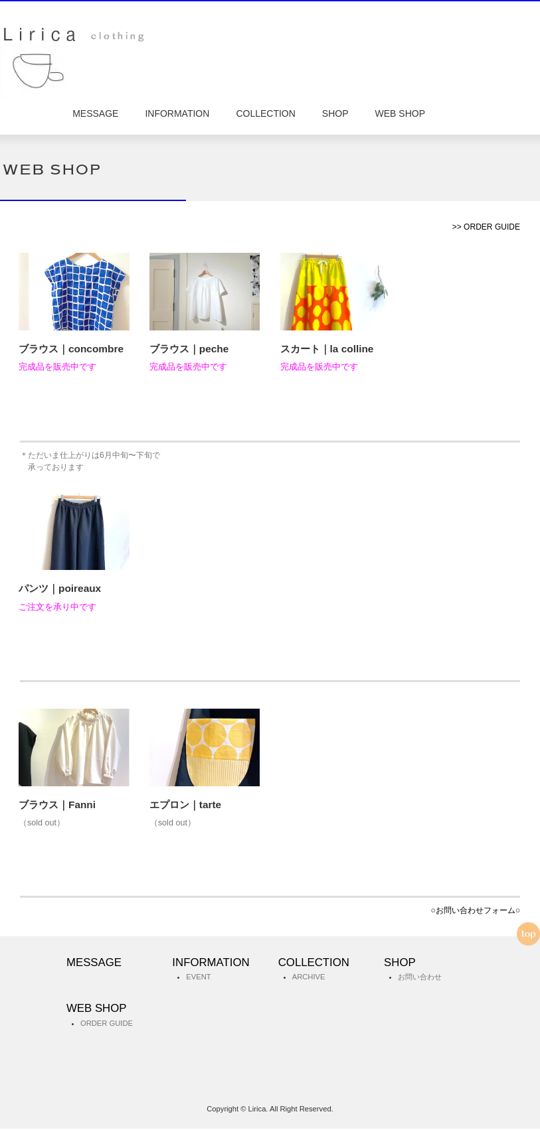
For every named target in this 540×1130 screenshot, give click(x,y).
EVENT (198, 979)
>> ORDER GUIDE (486, 229)
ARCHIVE (308, 979)
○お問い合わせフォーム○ (475, 911)
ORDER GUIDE (106, 1024)
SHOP (335, 114)
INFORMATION (177, 114)
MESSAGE (95, 114)
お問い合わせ (420, 979)
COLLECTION (265, 114)
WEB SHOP (400, 114)
